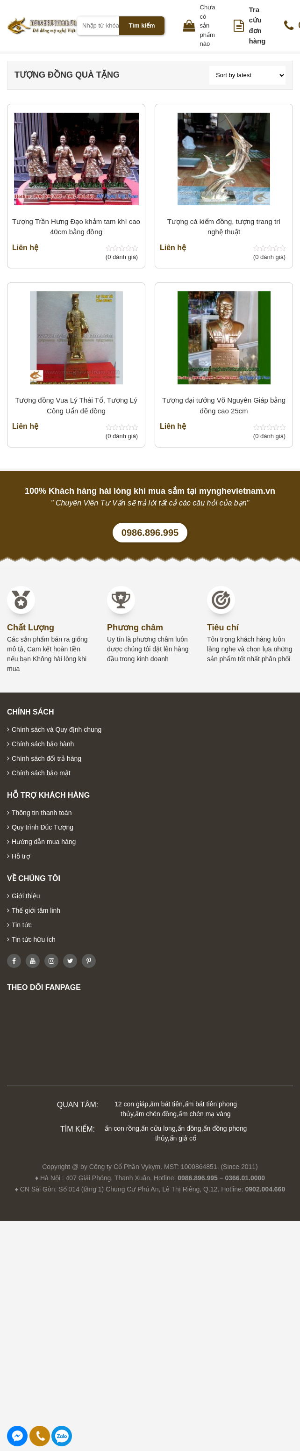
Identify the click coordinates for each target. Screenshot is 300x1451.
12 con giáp (131, 1104)
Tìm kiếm (142, 25)
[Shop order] (247, 75)
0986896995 (61, 1436)
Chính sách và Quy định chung (56, 729)
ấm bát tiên (166, 1104)
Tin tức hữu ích (34, 939)
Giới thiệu (26, 896)
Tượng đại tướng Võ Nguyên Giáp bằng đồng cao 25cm (224, 405)
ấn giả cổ (183, 1138)
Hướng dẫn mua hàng (44, 841)
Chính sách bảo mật (41, 773)
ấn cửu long (158, 1128)
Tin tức (22, 925)
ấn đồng (189, 1128)
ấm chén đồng (156, 1114)
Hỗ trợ (21, 856)
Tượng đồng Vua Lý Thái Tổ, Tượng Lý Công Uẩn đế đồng (76, 405)
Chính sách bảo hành (43, 744)
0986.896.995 (150, 532)
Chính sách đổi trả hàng (46, 758)
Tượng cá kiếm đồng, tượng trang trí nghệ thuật (224, 226)
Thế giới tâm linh (36, 910)
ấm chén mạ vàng (205, 1114)
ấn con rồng (122, 1128)
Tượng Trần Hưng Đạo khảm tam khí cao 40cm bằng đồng (76, 226)
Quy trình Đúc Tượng (42, 827)
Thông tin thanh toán (41, 812)
